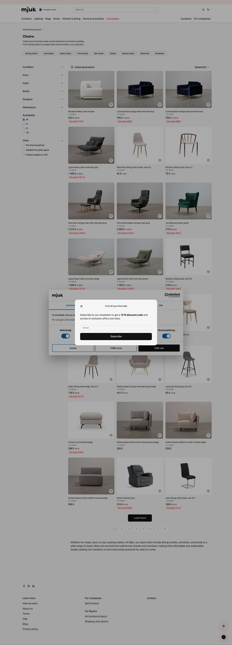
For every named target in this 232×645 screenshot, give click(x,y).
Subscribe (116, 336)
